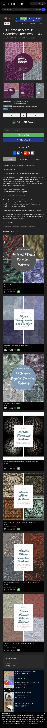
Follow (23, 18)
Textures (23, 103)
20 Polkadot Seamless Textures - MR (27, 682)
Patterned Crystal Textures (12, 403)
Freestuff (27, 21)
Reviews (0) (37, 159)
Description (9, 159)
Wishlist (36, 21)
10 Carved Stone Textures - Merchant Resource (19, 522)
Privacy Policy (38, 723)
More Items (23, 159)
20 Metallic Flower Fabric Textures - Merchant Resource (22, 583)
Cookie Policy (25, 723)
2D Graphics (16, 101)
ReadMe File (9, 664)
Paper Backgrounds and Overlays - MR (17, 345)
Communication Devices (23, 692)
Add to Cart (23, 135)
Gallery (19, 21)
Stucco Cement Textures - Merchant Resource (19, 643)
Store (38, 18)
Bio (7, 23)
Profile (31, 18)
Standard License (18, 106)
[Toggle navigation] (3, 4)
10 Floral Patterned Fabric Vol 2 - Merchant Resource (26, 672)
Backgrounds (25, 101)
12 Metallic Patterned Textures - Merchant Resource (21, 461)
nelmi (39, 34)
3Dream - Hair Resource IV (24, 703)
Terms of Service (6, 723)
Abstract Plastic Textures (12, 285)
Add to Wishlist (23, 140)
